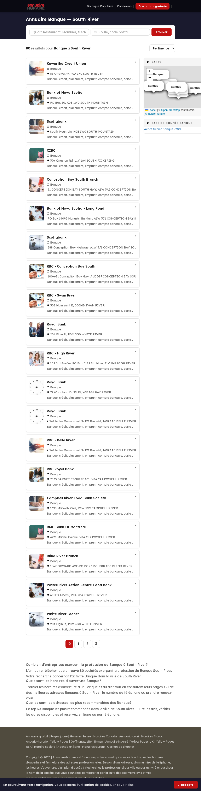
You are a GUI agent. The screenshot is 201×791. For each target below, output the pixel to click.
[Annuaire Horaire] (35, 6)
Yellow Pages (59, 741)
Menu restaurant (93, 747)
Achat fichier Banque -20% (162, 129)
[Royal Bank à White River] (83, 331)
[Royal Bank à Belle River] (83, 418)
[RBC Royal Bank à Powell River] (83, 476)
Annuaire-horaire (155, 113)
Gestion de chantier (120, 747)
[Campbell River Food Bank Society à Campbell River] (83, 505)
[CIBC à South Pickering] (83, 158)
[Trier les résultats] (162, 48)
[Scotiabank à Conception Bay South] (83, 245)
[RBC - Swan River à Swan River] (83, 302)
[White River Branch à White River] (83, 621)
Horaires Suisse (80, 736)
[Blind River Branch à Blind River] (83, 563)
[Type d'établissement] (59, 32)
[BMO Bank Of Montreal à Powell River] (83, 534)
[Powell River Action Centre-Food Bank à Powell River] (83, 592)
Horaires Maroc (152, 736)
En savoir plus (123, 785)
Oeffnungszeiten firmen (87, 741)
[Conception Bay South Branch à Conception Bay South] (83, 187)
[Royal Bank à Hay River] (83, 389)
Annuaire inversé (116, 741)
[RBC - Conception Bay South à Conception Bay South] (83, 273)
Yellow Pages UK (142, 741)
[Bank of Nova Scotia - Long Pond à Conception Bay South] (83, 216)
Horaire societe (44, 747)
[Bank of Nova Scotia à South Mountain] (83, 100)
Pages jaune (59, 736)
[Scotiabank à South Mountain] (83, 129)
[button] (150, 71)
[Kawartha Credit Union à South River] (83, 71)
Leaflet (150, 110)
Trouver (161, 32)
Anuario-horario (37, 741)
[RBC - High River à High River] (83, 360)
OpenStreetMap (170, 110)
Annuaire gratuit (37, 736)
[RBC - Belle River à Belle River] (83, 447)
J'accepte (186, 785)
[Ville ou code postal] (120, 32)
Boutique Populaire (100, 6)
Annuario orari (129, 736)
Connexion (124, 6)
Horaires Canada (105, 736)
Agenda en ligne (68, 747)
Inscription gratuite (152, 6)
